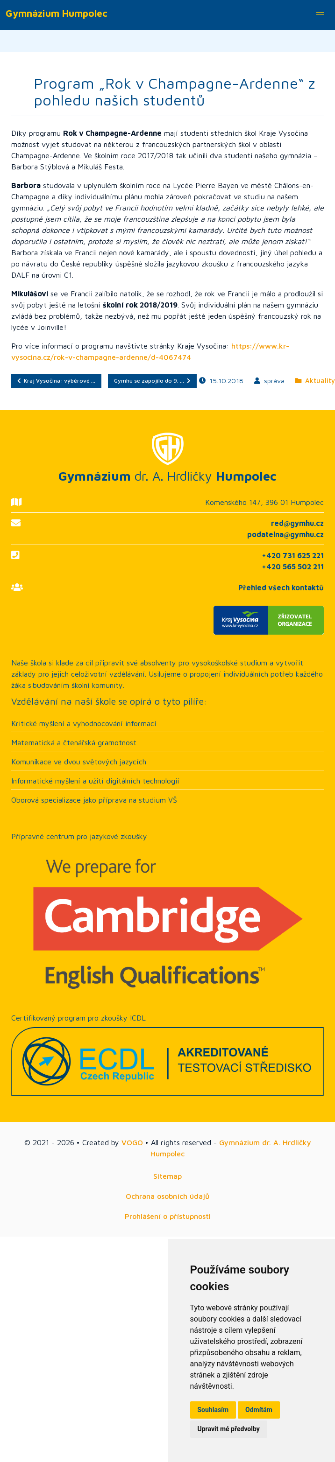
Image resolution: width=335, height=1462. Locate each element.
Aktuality (315, 381)
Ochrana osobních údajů (167, 1196)
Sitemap (167, 1176)
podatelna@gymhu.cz (285, 534)
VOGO (132, 1142)
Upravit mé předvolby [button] (229, 1429)
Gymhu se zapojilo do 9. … (152, 380)
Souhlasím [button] (213, 1409)
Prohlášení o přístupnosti (168, 1216)
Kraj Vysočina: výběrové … (56, 380)
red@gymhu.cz (297, 523)
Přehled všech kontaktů (281, 587)
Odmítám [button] (258, 1409)
